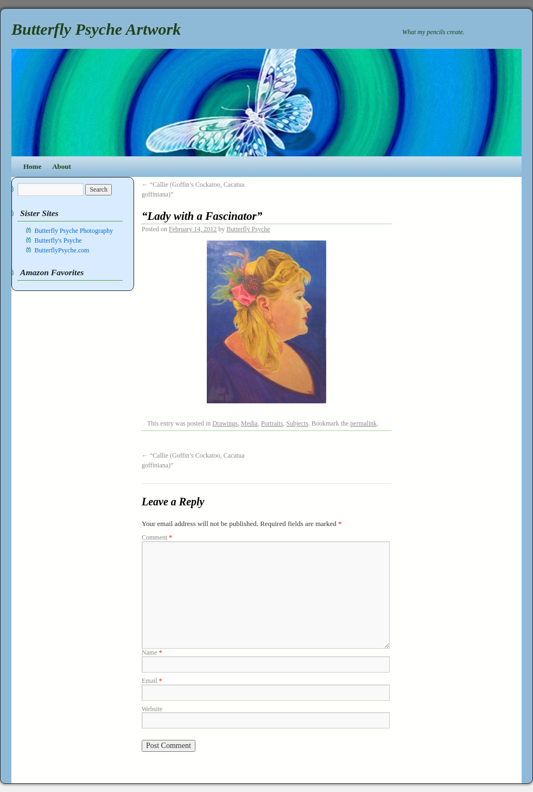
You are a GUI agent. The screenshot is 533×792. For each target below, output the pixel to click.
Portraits (272, 423)
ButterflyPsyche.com (62, 250)
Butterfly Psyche (248, 229)
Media (249, 423)
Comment (157, 537)
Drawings (225, 423)
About (61, 166)
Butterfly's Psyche (58, 240)
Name (152, 652)
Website (152, 709)
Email (152, 681)
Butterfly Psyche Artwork (96, 29)
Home (32, 166)
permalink (363, 423)
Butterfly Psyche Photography (74, 231)
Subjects (297, 423)
